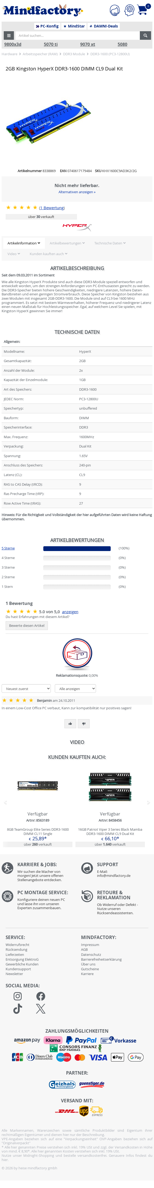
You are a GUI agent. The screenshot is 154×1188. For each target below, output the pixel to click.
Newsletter (14, 973)
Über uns (88, 964)
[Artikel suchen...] (78, 35)
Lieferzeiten (15, 954)
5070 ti (51, 44)
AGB (84, 949)
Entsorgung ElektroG (22, 959)
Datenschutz (91, 954)
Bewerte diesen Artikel (26, 625)
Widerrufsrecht (17, 944)
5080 (122, 44)
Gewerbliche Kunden (22, 964)
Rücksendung (16, 949)
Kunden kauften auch (47, 253)
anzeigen (70, 611)
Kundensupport (18, 969)
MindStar (74, 26)
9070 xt (87, 44)
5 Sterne (8, 548)
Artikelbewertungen (65, 243)
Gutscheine (90, 969)
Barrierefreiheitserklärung (101, 959)
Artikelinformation (22, 243)
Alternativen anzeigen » (77, 191)
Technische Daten (108, 243)
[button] (9, 35)
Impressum (90, 944)
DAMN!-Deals (103, 26)
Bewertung (52, 207)
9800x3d (12, 44)
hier (5, 1159)
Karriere (87, 973)
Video (12, 253)
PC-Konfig (47, 26)
